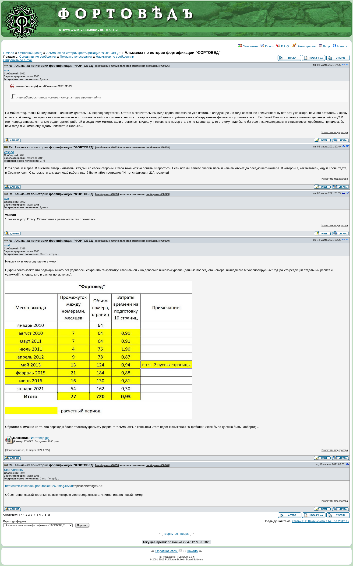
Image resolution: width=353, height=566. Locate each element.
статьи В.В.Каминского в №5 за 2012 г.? (320, 521)
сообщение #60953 (107, 465)
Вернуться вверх (176, 533)
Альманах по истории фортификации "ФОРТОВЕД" (83, 53)
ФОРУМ (65, 30)
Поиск (267, 46)
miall (7, 245)
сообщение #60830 (107, 194)
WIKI (77, 30)
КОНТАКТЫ (109, 30)
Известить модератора (334, 132)
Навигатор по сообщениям (115, 56)
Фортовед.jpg (39, 438)
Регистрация (304, 46)
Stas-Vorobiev (13, 470)
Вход (324, 46)
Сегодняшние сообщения (37, 56)
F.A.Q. (283, 46)
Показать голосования (76, 56)
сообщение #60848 (107, 240)
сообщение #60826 (157, 65)
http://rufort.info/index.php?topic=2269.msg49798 (39, 486)
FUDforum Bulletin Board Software (184, 559)
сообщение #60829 (107, 147)
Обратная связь (166, 551)
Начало (340, 46)
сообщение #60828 (107, 65)
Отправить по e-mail (17, 60)
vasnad (9, 152)
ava (6, 70)
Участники (248, 46)
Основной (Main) (30, 53)
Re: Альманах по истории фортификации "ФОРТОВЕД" (51, 65)
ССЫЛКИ (90, 30)
